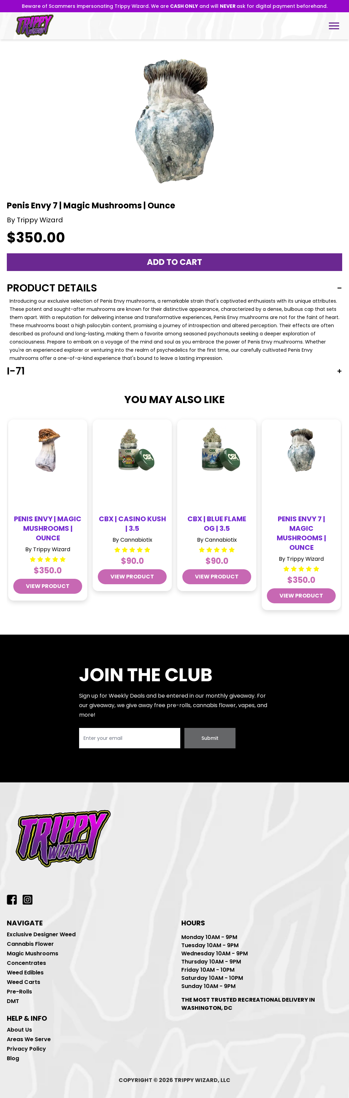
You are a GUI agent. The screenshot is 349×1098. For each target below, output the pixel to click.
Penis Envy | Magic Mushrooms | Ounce (47, 528)
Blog (13, 1058)
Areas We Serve (29, 1039)
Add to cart (174, 262)
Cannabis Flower (30, 944)
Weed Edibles (25, 972)
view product (48, 586)
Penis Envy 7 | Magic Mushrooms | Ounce (301, 533)
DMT (13, 1001)
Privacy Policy (26, 1049)
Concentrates (26, 963)
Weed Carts (23, 982)
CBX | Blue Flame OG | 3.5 (216, 523)
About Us (19, 1030)
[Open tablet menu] (334, 26)
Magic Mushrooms (32, 953)
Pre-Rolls (19, 992)
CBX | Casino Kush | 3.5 (132, 523)
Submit (209, 738)
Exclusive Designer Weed (41, 934)
